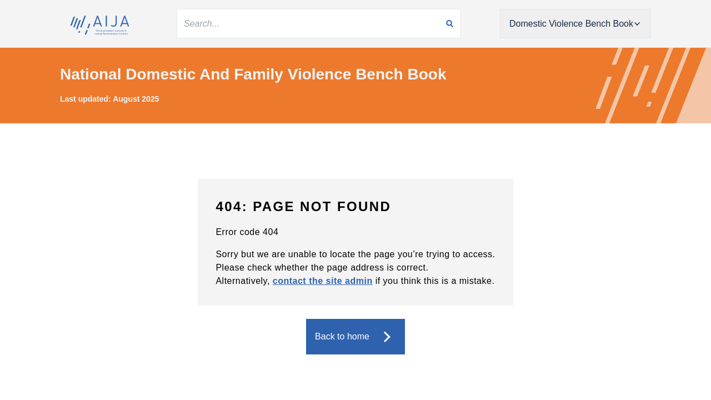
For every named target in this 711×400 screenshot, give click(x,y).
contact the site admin (323, 281)
